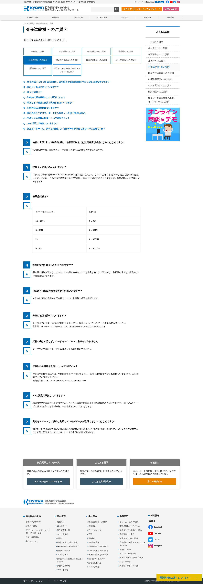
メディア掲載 (93, 567)
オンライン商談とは (128, 553)
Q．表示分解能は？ (32, 92)
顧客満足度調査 (94, 563)
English (160, 2)
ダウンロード (125, 562)
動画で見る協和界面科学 (98, 551)
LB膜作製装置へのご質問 (96, 60)
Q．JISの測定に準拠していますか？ (40, 123)
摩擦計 (60, 538)
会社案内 (124, 17)
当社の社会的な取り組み (98, 555)
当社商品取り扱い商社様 (98, 546)
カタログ (128, 9)
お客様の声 (78, 17)
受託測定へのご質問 (37, 68)
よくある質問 (102, 17)
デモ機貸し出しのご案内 (130, 526)
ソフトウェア (62, 555)
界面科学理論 (31, 526)
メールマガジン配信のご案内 (132, 558)
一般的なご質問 (37, 51)
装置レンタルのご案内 (129, 538)
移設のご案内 (125, 549)
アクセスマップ (94, 530)
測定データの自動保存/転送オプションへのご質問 (67, 70)
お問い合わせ (171, 9)
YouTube (157, 533)
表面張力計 (61, 526)
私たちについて (32, 541)
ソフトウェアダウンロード (148, 9)
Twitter (157, 539)
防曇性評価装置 (63, 551)
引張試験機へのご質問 (158, 67)
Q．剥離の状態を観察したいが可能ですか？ (44, 97)
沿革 (90, 534)
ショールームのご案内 (129, 522)
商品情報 (55, 17)
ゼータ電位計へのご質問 (126, 60)
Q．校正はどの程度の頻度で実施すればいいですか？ (48, 102)
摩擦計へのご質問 (126, 51)
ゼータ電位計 (62, 534)
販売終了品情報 (63, 566)
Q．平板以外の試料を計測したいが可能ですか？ (46, 118)
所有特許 (92, 538)
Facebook (158, 527)
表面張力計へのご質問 (96, 51)
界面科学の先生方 (33, 522)
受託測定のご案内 (127, 534)
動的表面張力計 (63, 530)
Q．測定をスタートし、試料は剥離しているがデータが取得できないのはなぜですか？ (64, 128)
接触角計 (61, 522)
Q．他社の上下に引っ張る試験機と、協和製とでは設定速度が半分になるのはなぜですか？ (66, 82)
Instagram (158, 546)
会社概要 (92, 526)
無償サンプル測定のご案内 (131, 530)
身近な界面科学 (32, 537)
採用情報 (170, 17)
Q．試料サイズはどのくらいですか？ (41, 87)
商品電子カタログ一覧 (129, 566)
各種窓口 (147, 17)
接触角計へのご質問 (67, 51)
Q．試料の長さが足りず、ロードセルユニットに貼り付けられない (54, 113)
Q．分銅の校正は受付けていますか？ (41, 108)
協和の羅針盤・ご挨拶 (97, 522)
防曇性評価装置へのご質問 (67, 60)
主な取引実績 (93, 542)
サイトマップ (139, 2)
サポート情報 (62, 570)
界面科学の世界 (33, 17)
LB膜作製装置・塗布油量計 (68, 546)
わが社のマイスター (96, 559)
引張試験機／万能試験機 (67, 542)
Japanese (150, 2)
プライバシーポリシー (34, 581)
